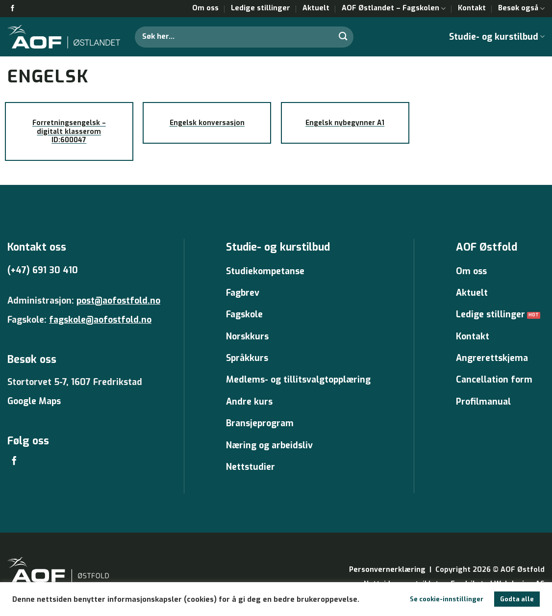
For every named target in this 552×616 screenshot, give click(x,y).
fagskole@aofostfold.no (100, 320)
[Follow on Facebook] (12, 8)
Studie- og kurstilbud (497, 37)
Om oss (205, 8)
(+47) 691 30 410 (42, 270)
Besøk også (521, 8)
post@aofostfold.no (118, 301)
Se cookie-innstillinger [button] (446, 599)
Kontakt (472, 8)
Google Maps (34, 401)
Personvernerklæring (387, 569)
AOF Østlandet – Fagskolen (394, 8)
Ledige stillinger (260, 8)
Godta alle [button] (517, 599)
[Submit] (343, 36)
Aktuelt (315, 8)
